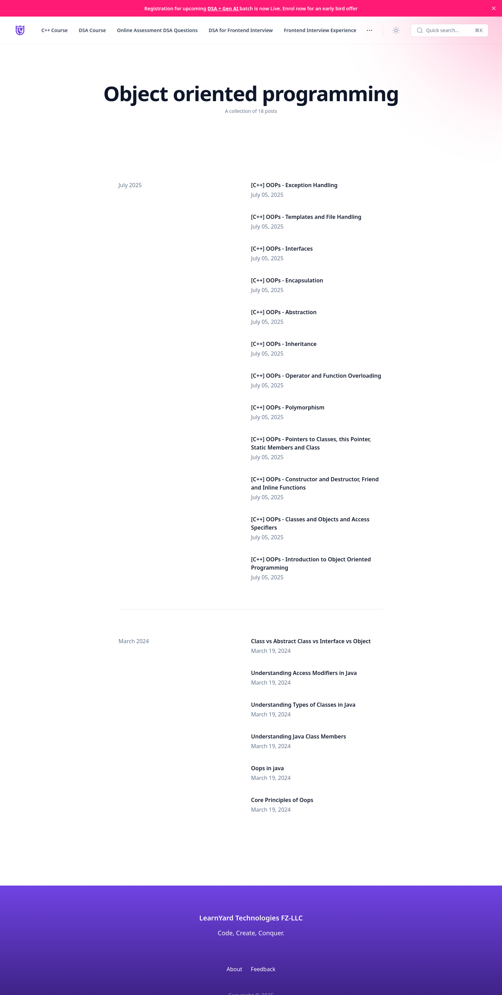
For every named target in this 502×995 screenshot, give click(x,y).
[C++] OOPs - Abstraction (284, 312)
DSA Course (92, 30)
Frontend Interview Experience (320, 30)
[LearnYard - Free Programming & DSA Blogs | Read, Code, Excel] (20, 30)
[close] (493, 8)
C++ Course (54, 30)
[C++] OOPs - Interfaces (282, 248)
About (234, 969)
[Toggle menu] (369, 30)
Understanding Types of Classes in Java (303, 704)
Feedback (263, 969)
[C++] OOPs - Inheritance (284, 344)
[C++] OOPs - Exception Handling (294, 185)
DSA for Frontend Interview (241, 30)
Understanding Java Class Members (298, 736)
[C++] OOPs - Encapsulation (287, 280)
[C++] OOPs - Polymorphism (288, 407)
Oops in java (267, 768)
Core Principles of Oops (282, 800)
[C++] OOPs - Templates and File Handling (306, 217)
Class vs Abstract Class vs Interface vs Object (311, 641)
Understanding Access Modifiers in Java (304, 673)
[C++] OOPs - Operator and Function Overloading (316, 375)
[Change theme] (396, 30)
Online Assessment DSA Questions (157, 30)
